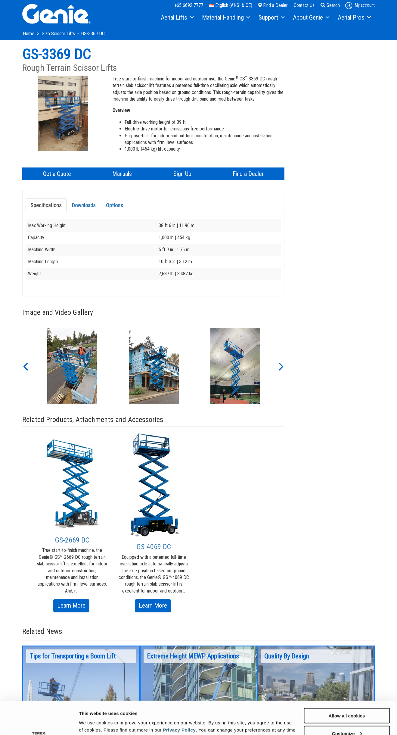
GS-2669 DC (72, 540)
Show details (93, 722)
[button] (25, 366)
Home (29, 33)
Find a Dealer (273, 5)
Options (114, 205)
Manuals (122, 173)
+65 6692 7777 (188, 5)
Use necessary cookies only (347, 720)
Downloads (84, 205)
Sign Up (182, 173)
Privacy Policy (179, 698)
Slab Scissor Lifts (58, 33)
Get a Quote (57, 173)
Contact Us (304, 5)
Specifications (46, 205)
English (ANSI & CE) (230, 5)
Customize (347, 702)
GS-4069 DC (154, 547)
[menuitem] (176, 17)
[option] (72, 366)
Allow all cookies (347, 684)
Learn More (73, 606)
